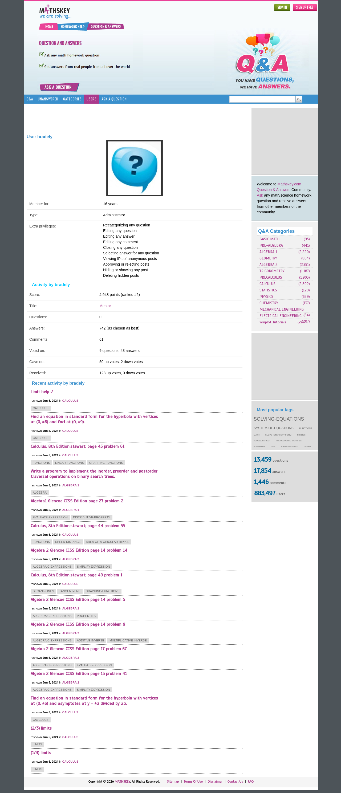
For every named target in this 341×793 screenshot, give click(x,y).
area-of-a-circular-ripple (107, 541)
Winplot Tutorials (272, 322)
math (256, 435)
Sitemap (173, 781)
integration (259, 447)
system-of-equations (274, 428)
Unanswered (48, 98)
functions (305, 428)
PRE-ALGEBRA (271, 245)
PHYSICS (266, 296)
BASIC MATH (269, 239)
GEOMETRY (268, 258)
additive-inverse (90, 640)
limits (273, 447)
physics (301, 435)
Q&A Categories (276, 231)
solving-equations (279, 419)
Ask (260, 195)
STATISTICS (268, 290)
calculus (307, 447)
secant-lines (43, 591)
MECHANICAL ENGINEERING (281, 309)
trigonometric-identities (289, 441)
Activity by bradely (51, 284)
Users (92, 98)
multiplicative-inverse (128, 640)
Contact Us (235, 781)
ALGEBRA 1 (268, 252)
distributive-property (91, 517)
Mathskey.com (289, 184)
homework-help (262, 441)
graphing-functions (106, 462)
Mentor (105, 306)
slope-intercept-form (278, 435)
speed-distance (68, 541)
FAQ (251, 781)
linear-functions (69, 462)
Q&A (30, 98)
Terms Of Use (193, 781)
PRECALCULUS (270, 277)
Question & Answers (273, 190)
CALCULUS (267, 284)
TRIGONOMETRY (272, 271)
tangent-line (69, 591)
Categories (72, 98)
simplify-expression (93, 566)
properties (86, 615)
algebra (40, 492)
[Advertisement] (284, 141)
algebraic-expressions (52, 566)
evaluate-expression (50, 517)
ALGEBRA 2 (268, 264)
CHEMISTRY (268, 303)
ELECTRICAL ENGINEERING (280, 316)
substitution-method (289, 447)
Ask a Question (114, 98)
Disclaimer (215, 781)
